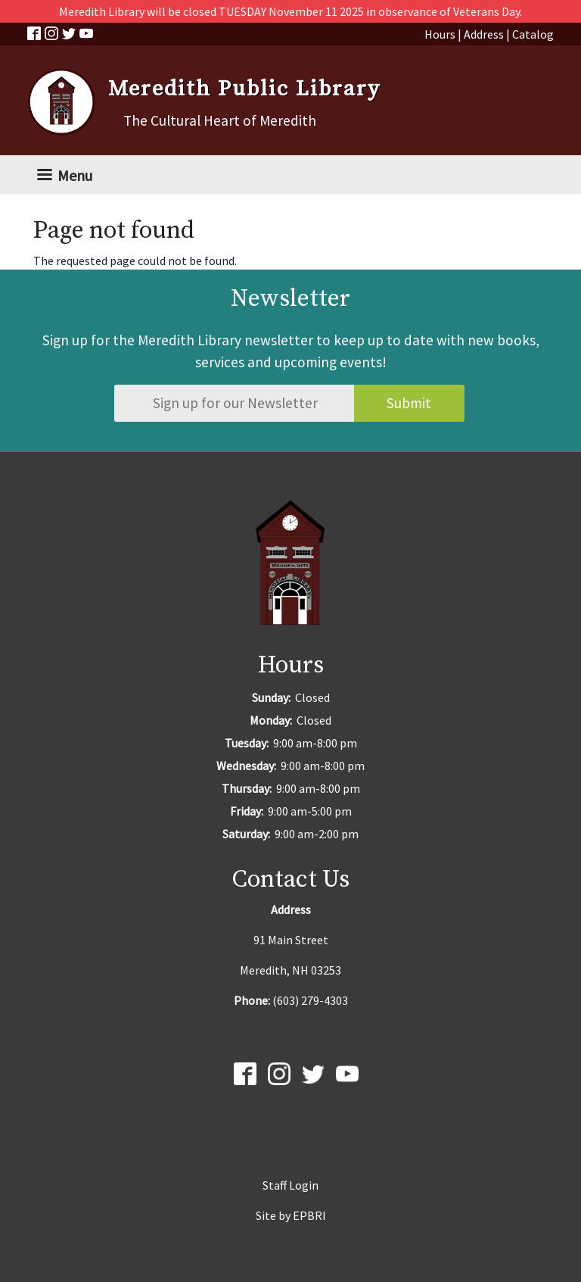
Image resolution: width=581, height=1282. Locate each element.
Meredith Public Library (244, 89)
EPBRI (309, 1215)
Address (484, 34)
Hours (439, 34)
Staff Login (290, 1185)
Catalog (533, 34)
